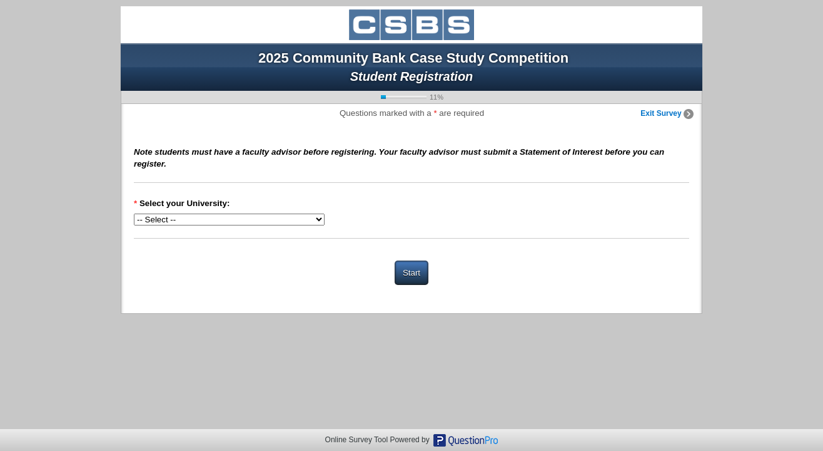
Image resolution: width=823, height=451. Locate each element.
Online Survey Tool (356, 439)
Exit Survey (667, 113)
